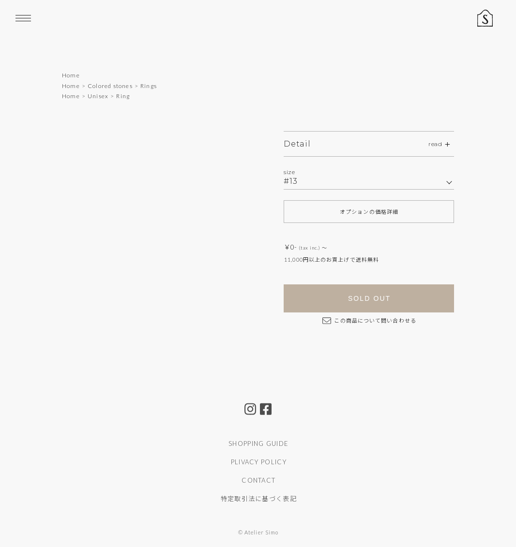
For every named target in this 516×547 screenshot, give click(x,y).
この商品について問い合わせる (369, 320)
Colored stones (110, 85)
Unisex (98, 96)
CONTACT (258, 480)
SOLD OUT (369, 298)
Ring (123, 96)
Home (71, 75)
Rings (148, 85)
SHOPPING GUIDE (258, 443)
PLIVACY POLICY (259, 462)
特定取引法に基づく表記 (259, 499)
